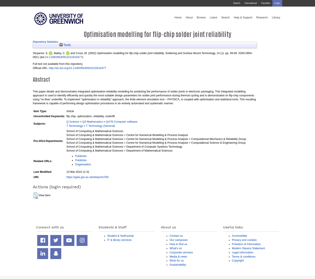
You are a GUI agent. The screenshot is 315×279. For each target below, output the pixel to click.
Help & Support (243, 17)
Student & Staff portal (120, 235)
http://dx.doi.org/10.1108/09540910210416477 (77, 68)
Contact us (176, 235)
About (189, 17)
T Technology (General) (100, 125)
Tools (65, 45)
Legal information (242, 252)
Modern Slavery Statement (248, 248)
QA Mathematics (92, 121)
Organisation (83, 164)
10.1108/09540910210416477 (63, 57)
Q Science (72, 121)
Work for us (177, 260)
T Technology (74, 125)
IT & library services (119, 240)
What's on (176, 248)
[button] (35, 195)
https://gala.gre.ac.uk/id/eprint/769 (87, 177)
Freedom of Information (246, 244)
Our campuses (179, 240)
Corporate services (181, 252)
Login (277, 3)
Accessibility (239, 235)
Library (276, 17)
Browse (201, 17)
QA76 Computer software (121, 121)
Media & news (178, 256)
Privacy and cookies (244, 240)
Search (236, 3)
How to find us (178, 244)
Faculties (265, 3)
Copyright (238, 260)
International (251, 3)
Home (178, 17)
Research (262, 17)
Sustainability (178, 264)
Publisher (81, 156)
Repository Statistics (45, 41)
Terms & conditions (244, 256)
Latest (213, 17)
